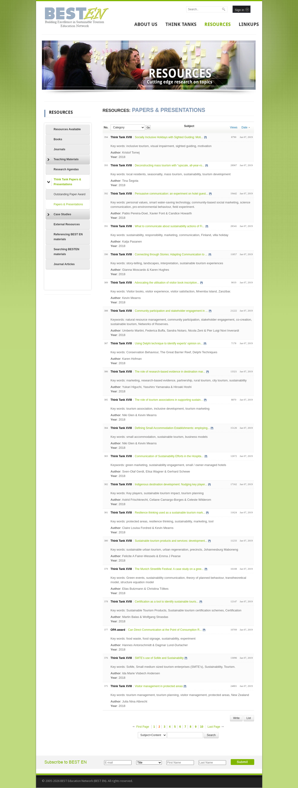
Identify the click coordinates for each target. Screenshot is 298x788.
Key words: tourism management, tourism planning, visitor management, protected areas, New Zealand (180, 695)
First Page (142, 726)
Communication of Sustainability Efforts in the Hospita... (169, 456)
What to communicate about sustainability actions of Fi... (169, 226)
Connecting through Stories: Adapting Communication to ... (171, 254)
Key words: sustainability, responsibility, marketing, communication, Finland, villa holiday (169, 235)
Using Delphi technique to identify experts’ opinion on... (169, 343)
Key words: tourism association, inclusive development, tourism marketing (160, 408)
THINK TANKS (180, 24)
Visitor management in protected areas (159, 686)
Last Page (214, 726)
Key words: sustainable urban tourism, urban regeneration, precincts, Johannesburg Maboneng (174, 549)
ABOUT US (145, 24)
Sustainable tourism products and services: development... (171, 540)
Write (236, 718)
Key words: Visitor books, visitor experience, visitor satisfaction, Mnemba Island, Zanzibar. (171, 291)
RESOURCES (217, 24)
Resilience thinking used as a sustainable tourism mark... (170, 512)
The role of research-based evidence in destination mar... (170, 371)
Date (245, 127)
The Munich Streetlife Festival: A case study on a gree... (169, 569)
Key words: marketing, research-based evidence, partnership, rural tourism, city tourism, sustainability (179, 380)
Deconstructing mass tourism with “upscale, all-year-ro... (169, 165)
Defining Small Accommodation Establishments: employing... (172, 428)
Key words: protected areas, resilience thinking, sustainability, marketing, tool (162, 521)
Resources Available (67, 129)
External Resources (67, 224)
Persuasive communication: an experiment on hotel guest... (171, 193)
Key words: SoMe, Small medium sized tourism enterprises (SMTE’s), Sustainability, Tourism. (173, 666)
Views (233, 127)
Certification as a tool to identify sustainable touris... (166, 601)
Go (148, 127)
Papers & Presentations (68, 204)
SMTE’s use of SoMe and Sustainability (159, 658)
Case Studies (59, 215)
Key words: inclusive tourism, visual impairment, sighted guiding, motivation (161, 146)
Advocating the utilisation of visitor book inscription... (167, 282)
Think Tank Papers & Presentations (64, 182)
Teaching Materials (63, 160)
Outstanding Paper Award (70, 194)
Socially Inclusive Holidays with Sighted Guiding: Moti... (169, 137)
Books (58, 139)
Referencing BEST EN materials (68, 237)
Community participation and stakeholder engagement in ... (171, 310)
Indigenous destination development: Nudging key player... (171, 484)
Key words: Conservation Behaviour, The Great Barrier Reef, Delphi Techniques (164, 352)
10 (201, 726)
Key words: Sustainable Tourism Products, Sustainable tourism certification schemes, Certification (176, 610)
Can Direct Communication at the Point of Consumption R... (165, 629)
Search (211, 735)
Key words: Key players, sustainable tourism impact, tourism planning (157, 493)
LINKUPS (249, 24)
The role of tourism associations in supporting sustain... (169, 399)
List (249, 718)
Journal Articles (64, 264)
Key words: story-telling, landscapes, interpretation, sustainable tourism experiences (167, 263)
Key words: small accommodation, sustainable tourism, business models (159, 437)
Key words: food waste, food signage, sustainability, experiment (153, 638)
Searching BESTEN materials (66, 252)
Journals (59, 149)
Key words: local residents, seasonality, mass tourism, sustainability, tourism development (170, 174)
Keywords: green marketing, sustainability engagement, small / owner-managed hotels (168, 465)
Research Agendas (66, 169)
